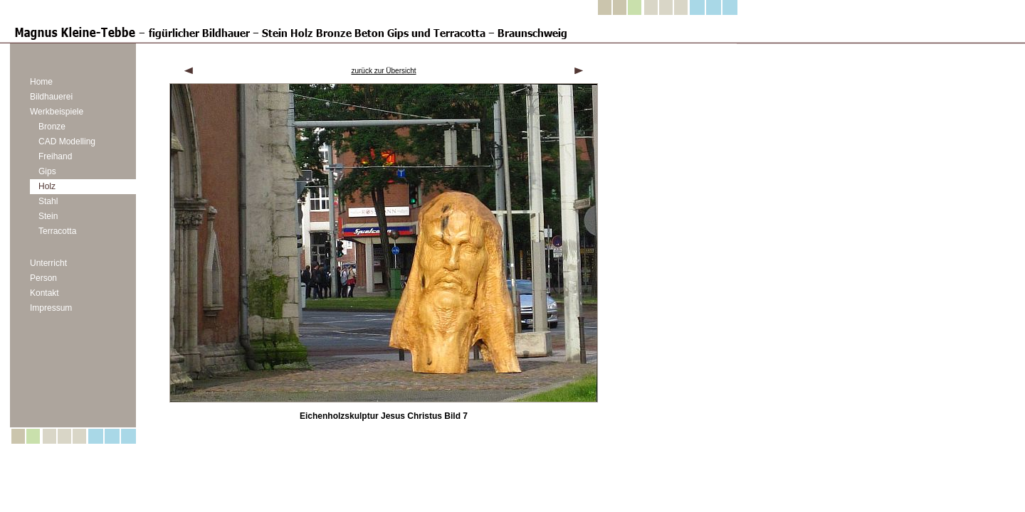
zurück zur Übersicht (383, 71)
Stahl (48, 201)
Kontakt (44, 293)
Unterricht (48, 263)
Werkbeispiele (56, 112)
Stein (48, 216)
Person (43, 278)
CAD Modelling (66, 141)
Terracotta (57, 231)
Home (41, 82)
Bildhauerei (51, 97)
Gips (47, 171)
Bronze (51, 127)
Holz (47, 186)
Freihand (55, 156)
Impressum (51, 308)
